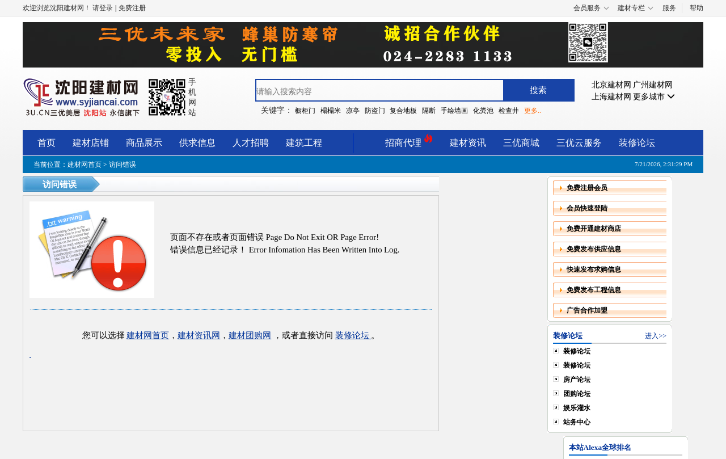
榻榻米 (330, 111)
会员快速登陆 (587, 208)
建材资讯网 (199, 335)
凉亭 (353, 111)
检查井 (509, 111)
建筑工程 (304, 143)
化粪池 (483, 111)
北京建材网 (611, 85)
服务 (669, 8)
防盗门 (375, 111)
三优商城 (521, 143)
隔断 (429, 111)
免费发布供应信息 (594, 249)
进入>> (655, 336)
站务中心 (576, 422)
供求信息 (197, 143)
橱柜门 (305, 111)
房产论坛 (576, 380)
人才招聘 (251, 143)
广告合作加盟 (587, 310)
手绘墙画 (454, 111)
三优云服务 (579, 143)
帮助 (696, 8)
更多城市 (654, 96)
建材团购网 (250, 335)
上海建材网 (611, 96)
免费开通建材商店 (594, 229)
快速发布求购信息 (594, 269)
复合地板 (403, 111)
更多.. (532, 111)
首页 (46, 143)
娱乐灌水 (576, 408)
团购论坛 (576, 394)
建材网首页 (84, 165)
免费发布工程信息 (594, 290)
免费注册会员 (587, 188)
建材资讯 (468, 143)
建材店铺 (91, 143)
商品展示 (144, 143)
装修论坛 (637, 143)
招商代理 (409, 141)
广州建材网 (653, 85)
